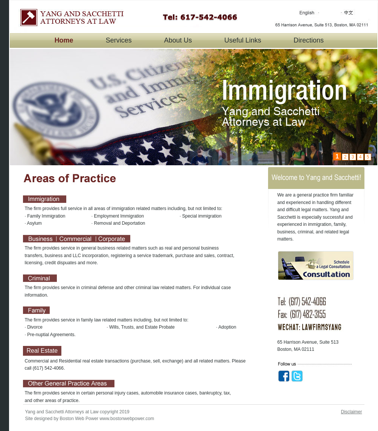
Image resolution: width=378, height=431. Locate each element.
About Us (178, 40)
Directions (309, 40)
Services (119, 40)
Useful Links (242, 40)
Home (64, 40)
